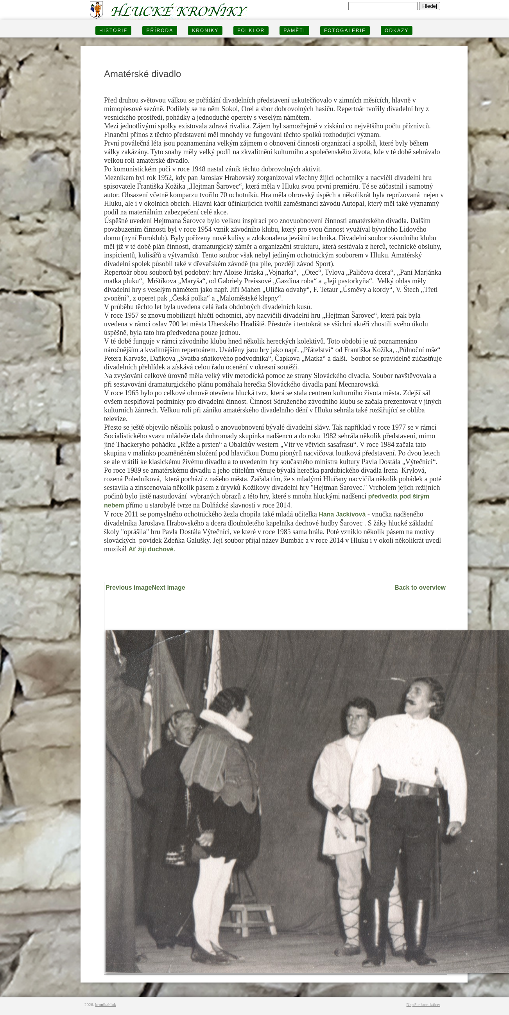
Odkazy (397, 30)
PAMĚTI (294, 30)
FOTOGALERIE (345, 30)
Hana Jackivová (342, 514)
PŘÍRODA (159, 30)
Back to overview (420, 587)
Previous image (129, 587)
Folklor (251, 30)
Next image (168, 587)
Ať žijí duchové (150, 549)
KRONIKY (205, 30)
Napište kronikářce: (423, 1004)
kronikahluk (105, 1004)
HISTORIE (113, 30)
